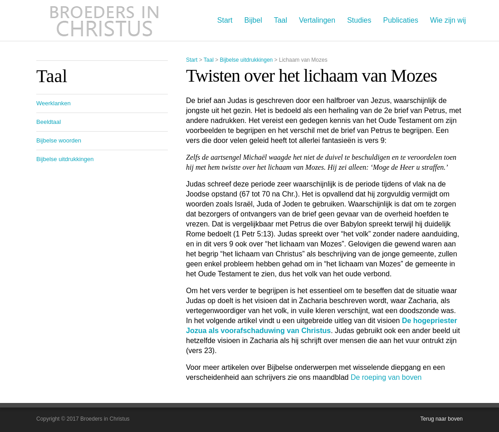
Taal (280, 20)
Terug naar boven (442, 419)
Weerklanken (53, 103)
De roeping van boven (386, 377)
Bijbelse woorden (58, 140)
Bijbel (253, 20)
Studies (359, 20)
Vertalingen (317, 20)
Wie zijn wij (448, 20)
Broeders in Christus (104, 20)
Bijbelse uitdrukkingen (246, 60)
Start (225, 20)
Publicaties (400, 20)
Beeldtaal (48, 121)
